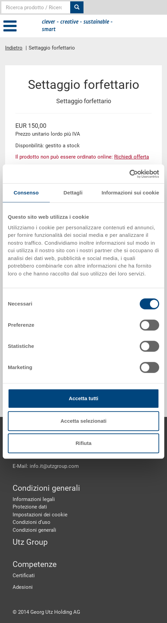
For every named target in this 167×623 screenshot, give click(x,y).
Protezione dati (30, 507)
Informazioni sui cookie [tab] (130, 192)
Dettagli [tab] (72, 192)
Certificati (24, 575)
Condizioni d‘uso (31, 522)
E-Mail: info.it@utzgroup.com (46, 466)
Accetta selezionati (83, 421)
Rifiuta (84, 443)
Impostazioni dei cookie (40, 515)
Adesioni (23, 587)
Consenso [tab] (26, 192)
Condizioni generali (34, 530)
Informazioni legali (34, 499)
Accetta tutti (83, 398)
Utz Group (30, 542)
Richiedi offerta (131, 157)
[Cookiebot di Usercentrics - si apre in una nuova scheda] (129, 174)
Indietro (13, 48)
